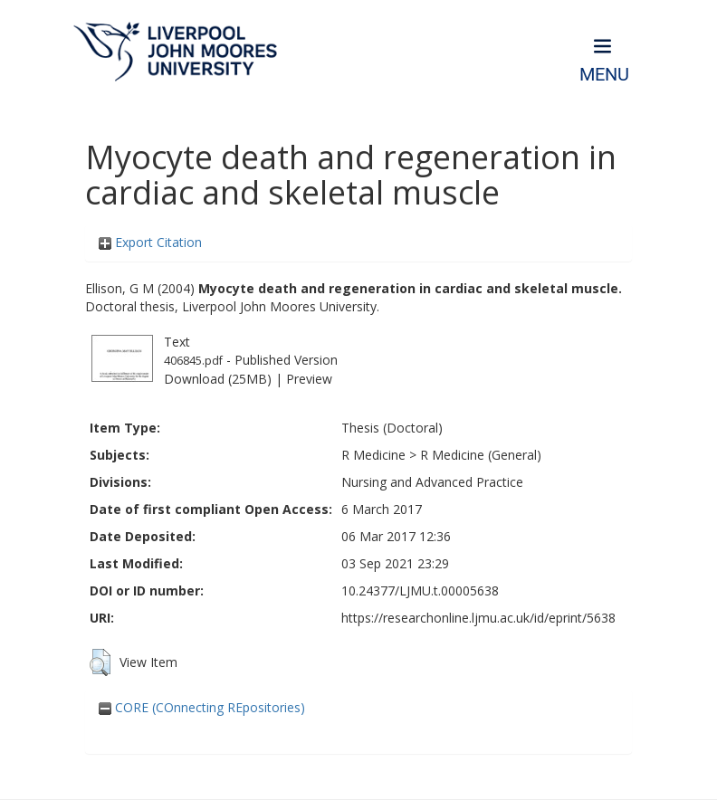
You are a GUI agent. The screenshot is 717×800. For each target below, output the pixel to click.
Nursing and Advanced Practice (432, 481)
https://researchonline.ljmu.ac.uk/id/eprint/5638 (478, 617)
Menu (604, 74)
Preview (309, 378)
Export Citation (150, 242)
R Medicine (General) (480, 454)
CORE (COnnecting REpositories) (202, 707)
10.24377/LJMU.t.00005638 (420, 590)
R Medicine (373, 454)
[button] (100, 662)
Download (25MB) (218, 378)
